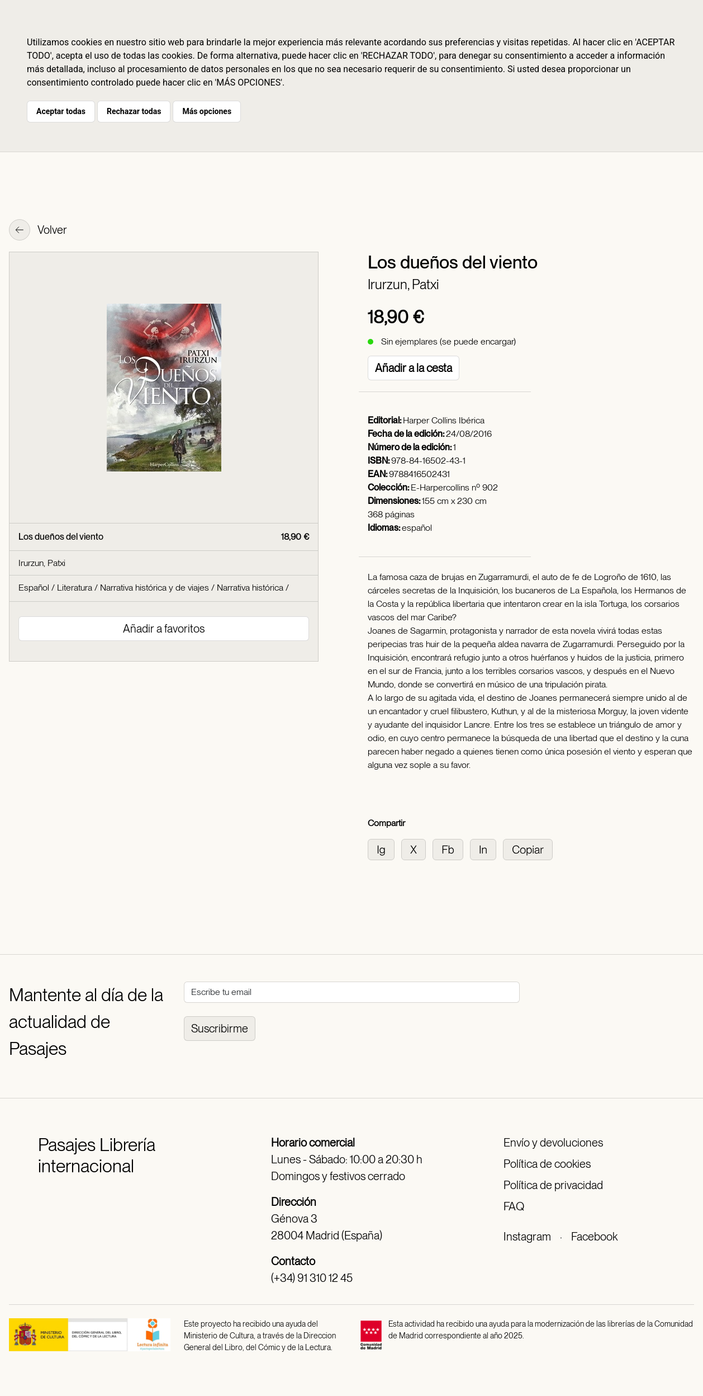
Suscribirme (219, 1028)
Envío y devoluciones (553, 1142)
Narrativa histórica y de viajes (154, 587)
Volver (38, 231)
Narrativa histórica (250, 587)
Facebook (594, 1236)
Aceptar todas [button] (61, 111)
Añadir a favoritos (164, 628)
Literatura (74, 587)
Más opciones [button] (206, 111)
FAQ (514, 1206)
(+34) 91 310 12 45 (312, 1278)
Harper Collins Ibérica (443, 420)
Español (33, 587)
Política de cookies (547, 1164)
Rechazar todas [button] (134, 111)
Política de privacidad (553, 1185)
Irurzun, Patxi (403, 284)
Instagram (527, 1236)
